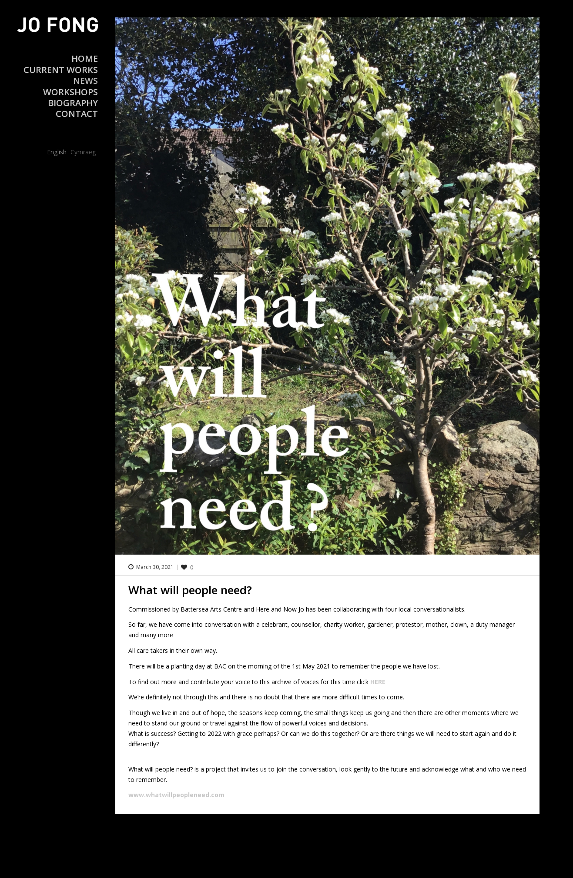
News (85, 80)
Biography (73, 103)
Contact (77, 114)
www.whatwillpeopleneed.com (176, 795)
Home (84, 58)
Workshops (70, 92)
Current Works (60, 70)
